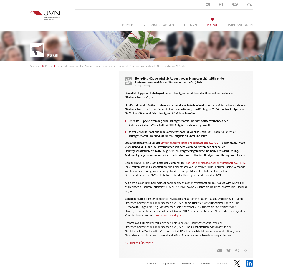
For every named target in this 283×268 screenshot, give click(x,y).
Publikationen (240, 25)
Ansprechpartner (208, 4)
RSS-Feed (221, 263)
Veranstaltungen (158, 25)
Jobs (235, 4)
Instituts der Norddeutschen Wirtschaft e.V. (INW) (215, 162)
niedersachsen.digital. (169, 215)
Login (221, 4)
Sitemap (206, 263)
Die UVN (190, 25)
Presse (212, 25)
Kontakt (151, 263)
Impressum (168, 263)
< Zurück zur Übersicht (139, 242)
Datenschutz (188, 263)
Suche (250, 4)
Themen (127, 25)
